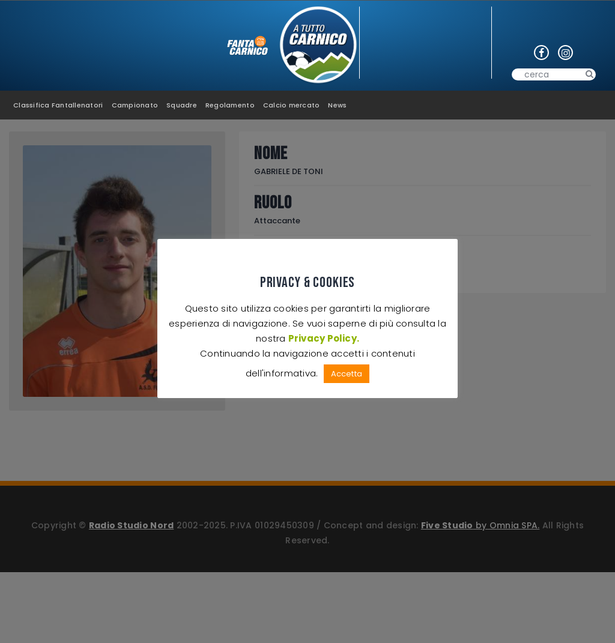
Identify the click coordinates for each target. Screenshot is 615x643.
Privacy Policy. (323, 338)
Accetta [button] (346, 373)
